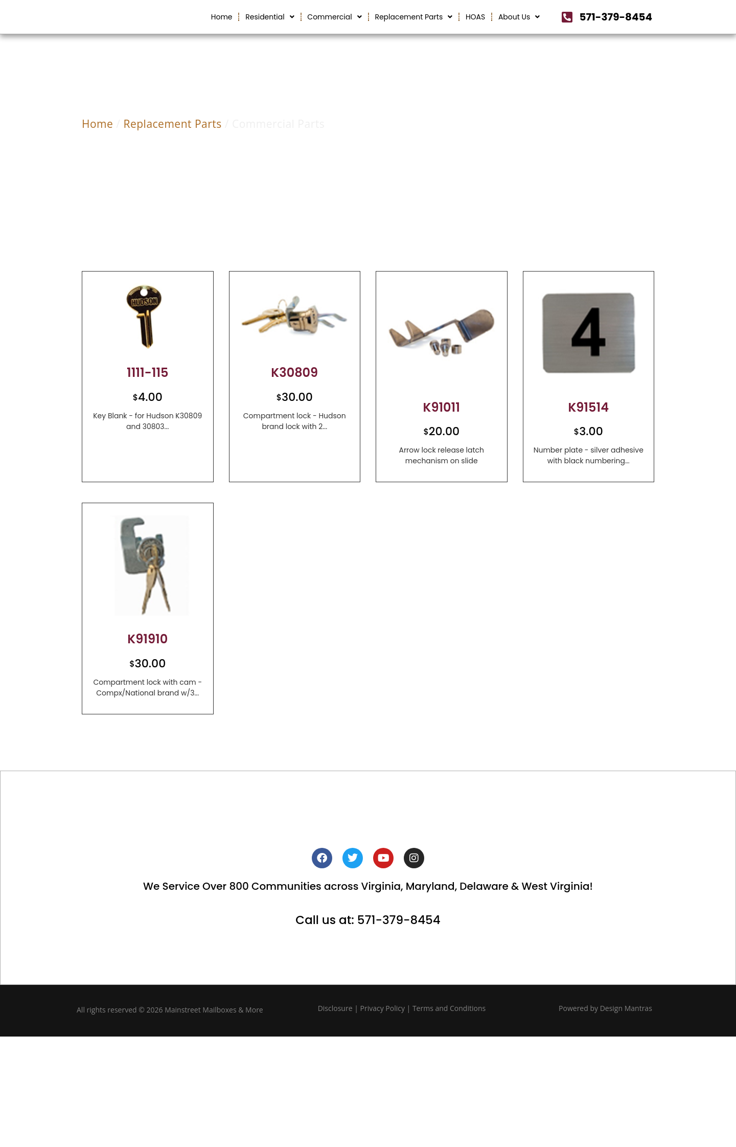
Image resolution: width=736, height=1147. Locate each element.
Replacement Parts (413, 30)
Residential (269, 30)
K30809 (294, 399)
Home (222, 30)
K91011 (441, 433)
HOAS (475, 30)
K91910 (147, 666)
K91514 (588, 433)
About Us (519, 30)
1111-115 (148, 399)
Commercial (334, 30)
